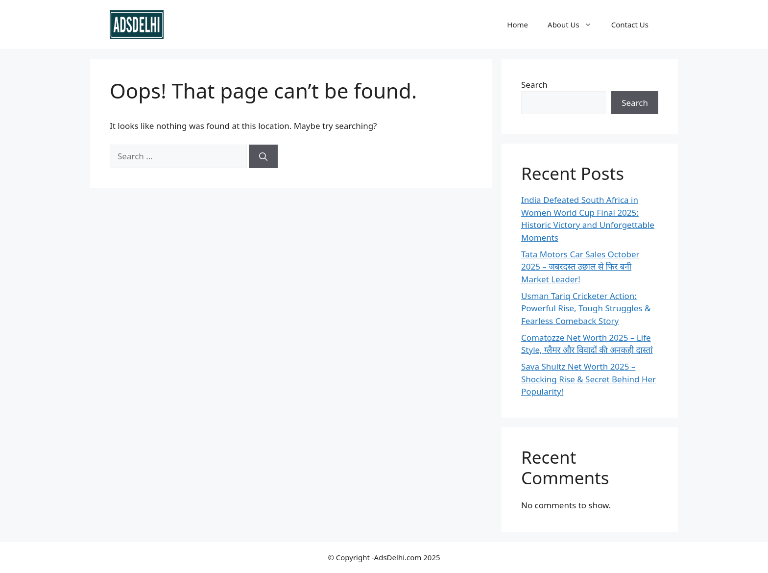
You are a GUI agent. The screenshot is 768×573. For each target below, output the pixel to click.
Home (517, 24)
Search (534, 84)
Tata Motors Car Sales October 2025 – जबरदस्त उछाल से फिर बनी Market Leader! (580, 267)
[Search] (263, 156)
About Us (574, 24)
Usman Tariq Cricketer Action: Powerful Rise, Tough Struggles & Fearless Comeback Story (585, 308)
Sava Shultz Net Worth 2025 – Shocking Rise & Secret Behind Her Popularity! (588, 379)
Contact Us (629, 24)
